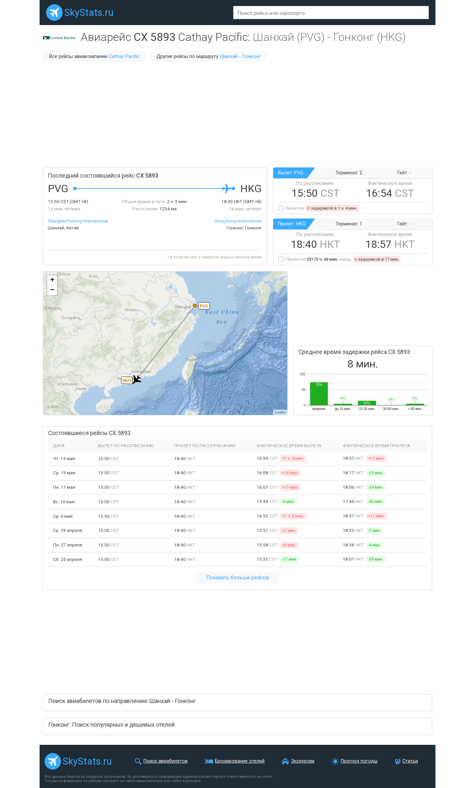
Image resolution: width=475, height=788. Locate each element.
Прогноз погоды (359, 761)
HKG (126, 380)
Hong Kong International (238, 220)
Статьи (410, 761)
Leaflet (280, 412)
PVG (204, 306)
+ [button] (52, 280)
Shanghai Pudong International (78, 220)
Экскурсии (302, 761)
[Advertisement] (237, 115)
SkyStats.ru (88, 12)
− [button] (52, 290)
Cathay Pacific (124, 56)
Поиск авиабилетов (165, 761)
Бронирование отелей (240, 761)
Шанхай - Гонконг (240, 56)
